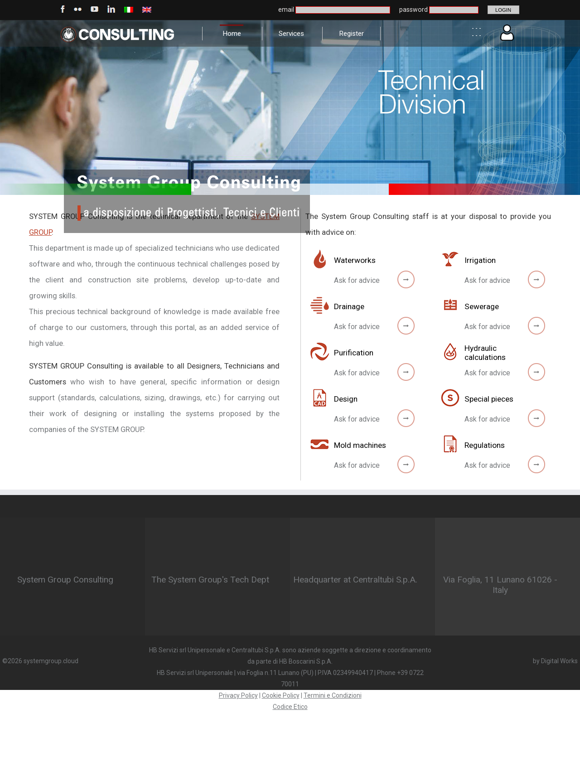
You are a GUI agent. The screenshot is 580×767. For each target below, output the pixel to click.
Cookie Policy (281, 695)
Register (351, 33)
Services (291, 33)
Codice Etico (290, 706)
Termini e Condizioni (333, 695)
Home (231, 33)
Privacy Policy (238, 695)
